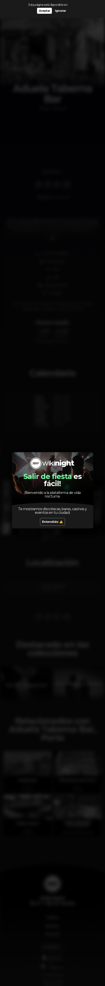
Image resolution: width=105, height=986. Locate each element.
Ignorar (60, 10)
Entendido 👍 (52, 522)
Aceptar (44, 10)
